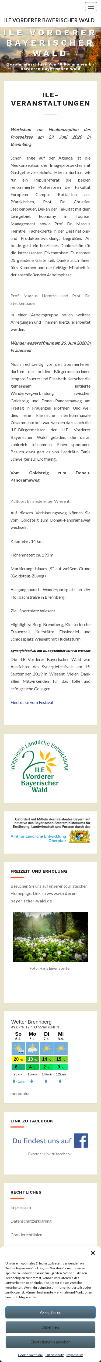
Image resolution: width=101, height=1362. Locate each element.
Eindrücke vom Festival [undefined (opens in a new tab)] (32, 702)
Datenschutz (55, 1355)
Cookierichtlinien (26, 1234)
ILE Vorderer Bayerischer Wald (49, 20)
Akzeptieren (50, 1312)
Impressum (75, 1355)
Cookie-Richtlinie (30, 1355)
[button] (93, 1253)
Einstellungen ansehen (50, 1341)
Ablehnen (50, 1327)
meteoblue (20, 1093)
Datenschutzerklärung (31, 1220)
